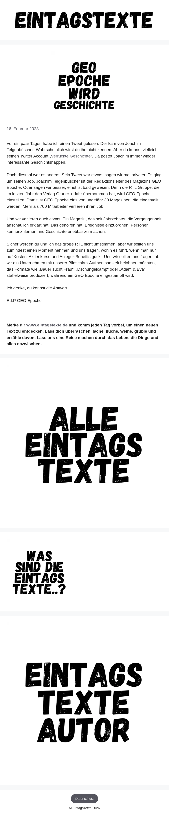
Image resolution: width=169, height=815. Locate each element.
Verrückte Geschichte (71, 156)
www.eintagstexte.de (47, 325)
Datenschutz (84, 798)
